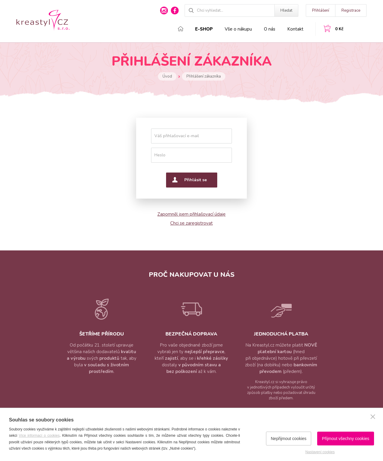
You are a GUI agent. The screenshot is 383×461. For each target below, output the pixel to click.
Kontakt (295, 29)
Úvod (167, 76)
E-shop (204, 29)
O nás (269, 29)
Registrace (350, 10)
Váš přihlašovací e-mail (176, 136)
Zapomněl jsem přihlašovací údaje (191, 214)
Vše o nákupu (238, 29)
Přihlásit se (195, 180)
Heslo (159, 155)
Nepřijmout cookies (288, 438)
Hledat (286, 10)
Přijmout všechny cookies (345, 438)
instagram (164, 10)
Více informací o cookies (39, 435)
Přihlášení (320, 10)
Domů (180, 28)
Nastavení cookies (320, 452)
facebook (175, 10)
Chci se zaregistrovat (191, 223)
